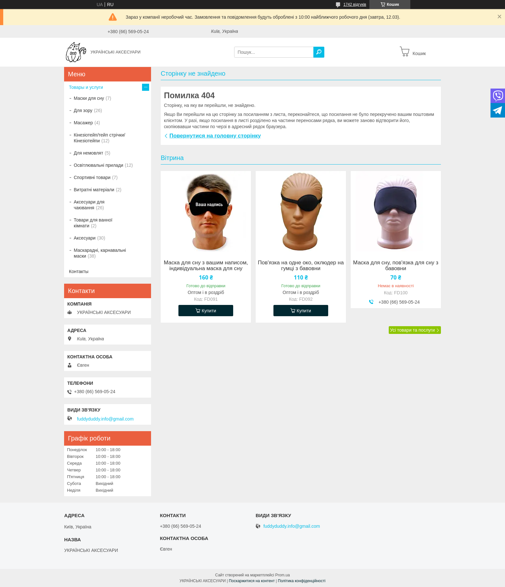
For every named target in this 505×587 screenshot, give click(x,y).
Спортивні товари (92, 177)
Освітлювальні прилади (98, 165)
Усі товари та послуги (412, 330)
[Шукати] (318, 52)
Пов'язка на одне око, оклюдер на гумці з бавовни (301, 265)
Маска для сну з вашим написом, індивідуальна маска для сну (206, 265)
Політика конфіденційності (302, 581)
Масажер (83, 122)
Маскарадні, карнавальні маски (100, 253)
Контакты (78, 271)
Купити (209, 310)
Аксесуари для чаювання (89, 204)
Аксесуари (85, 238)
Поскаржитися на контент (252, 581)
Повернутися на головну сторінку (215, 136)
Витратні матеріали (94, 189)
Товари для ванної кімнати (93, 222)
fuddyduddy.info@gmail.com (105, 418)
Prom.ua (282, 575)
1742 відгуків (354, 4)
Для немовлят (88, 153)
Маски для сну (89, 98)
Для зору (83, 110)
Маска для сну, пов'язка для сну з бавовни (395, 265)
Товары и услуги (86, 87)
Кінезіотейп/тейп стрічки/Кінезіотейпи (99, 137)
